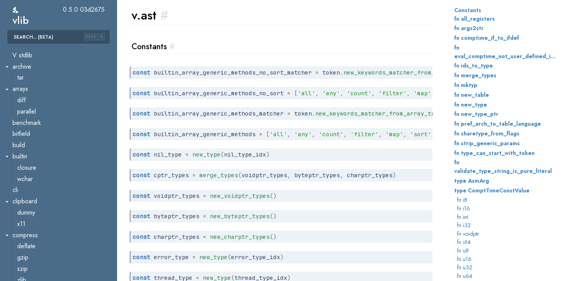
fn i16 (463, 208)
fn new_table (471, 95)
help (23, 179)
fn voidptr (468, 234)
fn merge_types (475, 75)
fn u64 (464, 276)
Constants (467, 10)
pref (23, 269)
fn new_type (470, 104)
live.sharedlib (36, 213)
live (22, 190)
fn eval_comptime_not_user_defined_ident (505, 52)
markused (31, 224)
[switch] (16, 10)
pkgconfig (32, 258)
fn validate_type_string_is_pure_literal (503, 166)
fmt (22, 78)
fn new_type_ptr (476, 114)
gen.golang (33, 100)
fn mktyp (465, 85)
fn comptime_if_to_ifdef (486, 38)
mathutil (28, 235)
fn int (462, 217)
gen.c (25, 89)
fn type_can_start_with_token (494, 153)
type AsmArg (471, 181)
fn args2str (469, 28)
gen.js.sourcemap (42, 123)
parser (26, 246)
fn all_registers (474, 19)
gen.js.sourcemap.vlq (47, 134)
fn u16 (464, 259)
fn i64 (464, 242)
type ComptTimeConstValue (492, 190)
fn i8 (462, 200)
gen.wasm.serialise (44, 168)
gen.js (25, 112)
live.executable (39, 201)
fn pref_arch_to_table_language (497, 124)
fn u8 (463, 250)
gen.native (32, 145)
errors (26, 56)
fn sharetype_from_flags (486, 133)
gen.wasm (31, 157)
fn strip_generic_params (487, 143)
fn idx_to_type (473, 65)
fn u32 (464, 267)
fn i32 (464, 225)
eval (23, 66)
